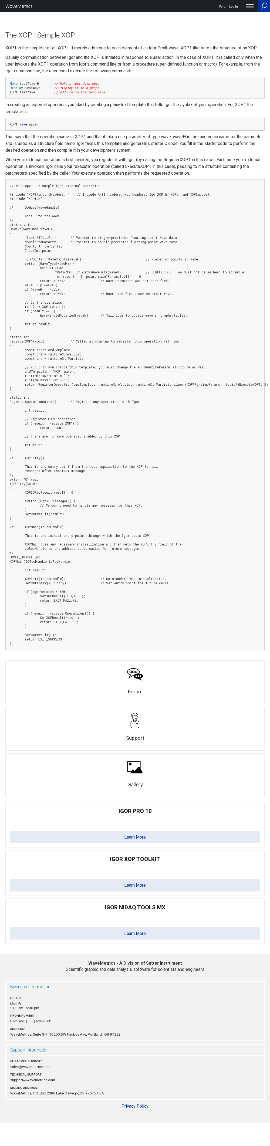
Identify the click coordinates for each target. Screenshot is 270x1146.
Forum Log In (228, 6)
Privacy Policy (135, 1106)
